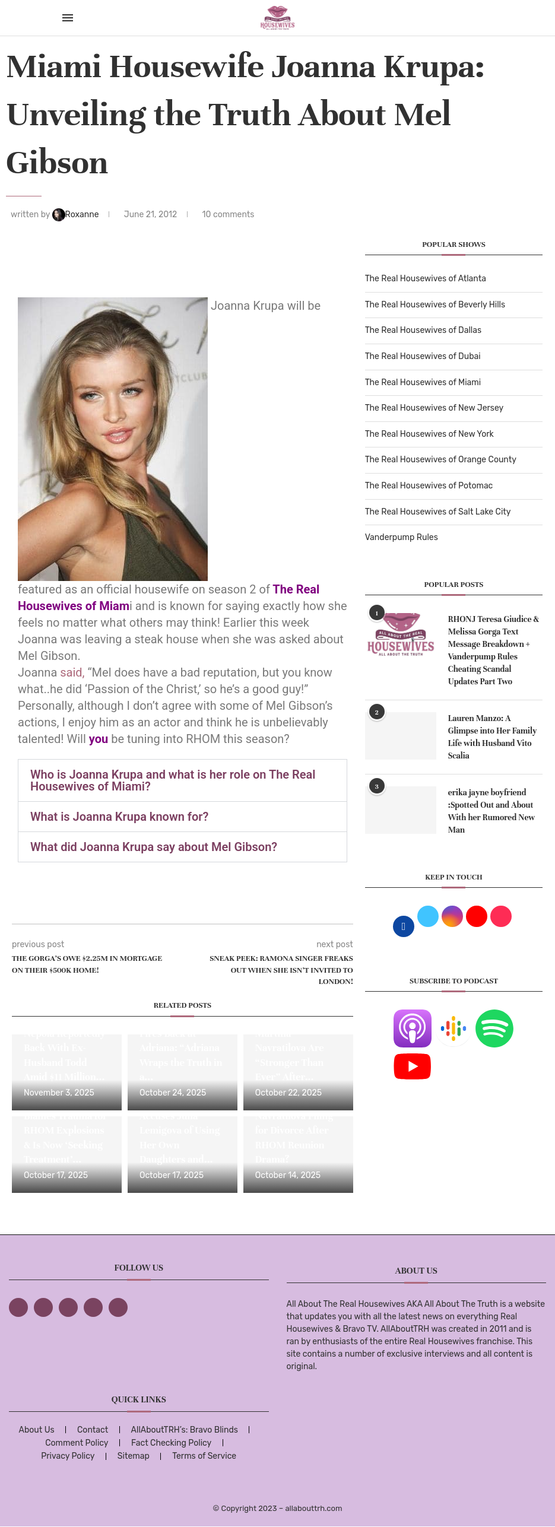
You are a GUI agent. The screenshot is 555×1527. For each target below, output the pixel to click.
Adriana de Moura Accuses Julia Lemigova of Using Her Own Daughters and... (179, 1131)
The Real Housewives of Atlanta (425, 279)
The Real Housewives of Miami (423, 382)
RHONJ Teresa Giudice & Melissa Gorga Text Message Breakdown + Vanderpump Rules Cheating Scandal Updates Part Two (493, 650)
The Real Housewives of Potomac (429, 486)
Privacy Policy (67, 1456)
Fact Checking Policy (171, 1443)
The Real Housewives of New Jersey (434, 408)
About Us (37, 1430)
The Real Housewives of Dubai (423, 356)
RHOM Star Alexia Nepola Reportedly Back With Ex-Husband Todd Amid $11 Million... (65, 1048)
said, (72, 672)
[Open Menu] (67, 17)
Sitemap (134, 1456)
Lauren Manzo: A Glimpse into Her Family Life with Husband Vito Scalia (492, 737)
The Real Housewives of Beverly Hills (435, 305)
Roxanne (76, 214)
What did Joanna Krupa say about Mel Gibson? (153, 847)
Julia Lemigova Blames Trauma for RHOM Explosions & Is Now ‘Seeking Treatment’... (65, 1131)
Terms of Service (204, 1456)
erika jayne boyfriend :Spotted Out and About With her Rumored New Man (491, 811)
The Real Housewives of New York (429, 434)
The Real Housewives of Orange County (440, 460)
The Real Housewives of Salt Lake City (438, 512)
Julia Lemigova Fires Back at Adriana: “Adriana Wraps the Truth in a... (181, 1048)
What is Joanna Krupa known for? (119, 816)
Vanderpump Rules (401, 537)
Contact (92, 1430)
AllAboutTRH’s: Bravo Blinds (184, 1430)
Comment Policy (76, 1443)
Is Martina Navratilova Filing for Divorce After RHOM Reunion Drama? (294, 1131)
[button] (182, 780)
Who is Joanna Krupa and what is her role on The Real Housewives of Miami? (173, 780)
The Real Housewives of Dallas (423, 330)
